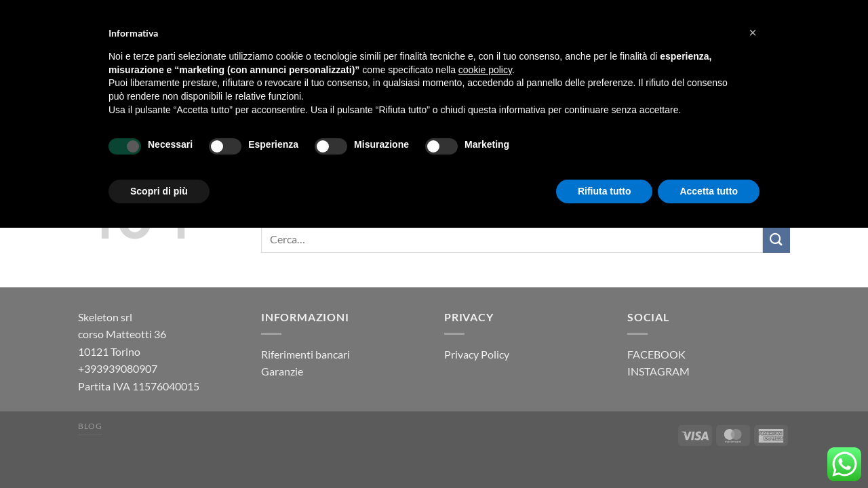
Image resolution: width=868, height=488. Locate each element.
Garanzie (282, 371)
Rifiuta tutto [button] (604, 191)
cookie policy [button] (485, 69)
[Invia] (776, 239)
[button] (753, 32)
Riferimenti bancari (305, 354)
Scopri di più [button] (159, 191)
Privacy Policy (476, 354)
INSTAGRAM (658, 371)
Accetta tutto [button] (708, 191)
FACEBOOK (656, 354)
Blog (90, 426)
